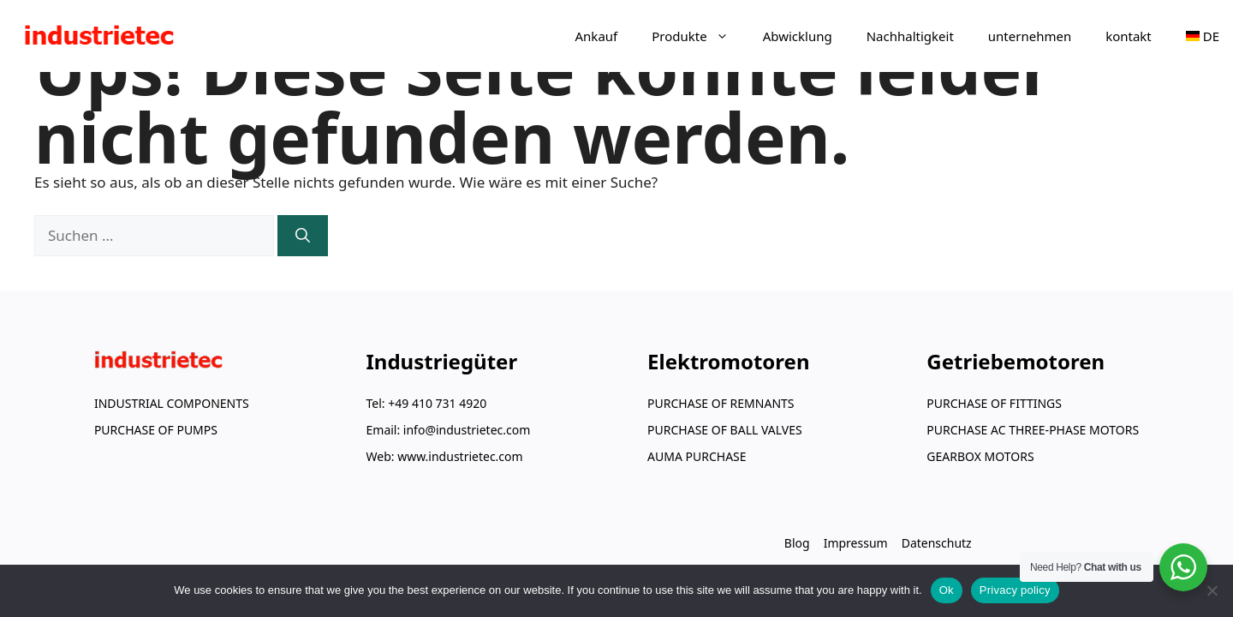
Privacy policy (1015, 590)
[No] (1211, 590)
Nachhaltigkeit (910, 36)
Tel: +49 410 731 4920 (426, 403)
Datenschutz (937, 543)
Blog (797, 543)
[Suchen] (302, 235)
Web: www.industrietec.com (444, 456)
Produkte (698, 36)
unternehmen (1029, 36)
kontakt (1128, 36)
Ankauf (596, 36)
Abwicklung (797, 36)
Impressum (856, 543)
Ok (946, 590)
